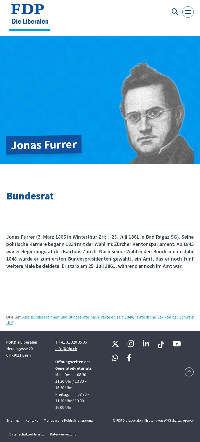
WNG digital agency (179, 420)
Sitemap (12, 420)
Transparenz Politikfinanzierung (68, 420)
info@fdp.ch (66, 348)
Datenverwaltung (63, 434)
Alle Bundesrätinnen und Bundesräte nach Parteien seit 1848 (77, 317)
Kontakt (32, 420)
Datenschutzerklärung (26, 434)
